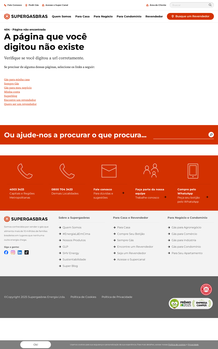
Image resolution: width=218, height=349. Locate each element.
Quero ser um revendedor (20, 104)
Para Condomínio (129, 16)
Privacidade (193, 344)
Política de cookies (177, 344)
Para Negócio (103, 16)
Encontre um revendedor (20, 100)
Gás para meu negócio (18, 87)
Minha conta (12, 92)
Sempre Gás (11, 83)
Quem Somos (61, 16)
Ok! (35, 344)
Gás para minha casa (17, 79)
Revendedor (154, 16)
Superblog (10, 96)
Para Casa (82, 16)
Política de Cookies (83, 297)
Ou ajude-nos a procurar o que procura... (75, 135)
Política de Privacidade (117, 297)
